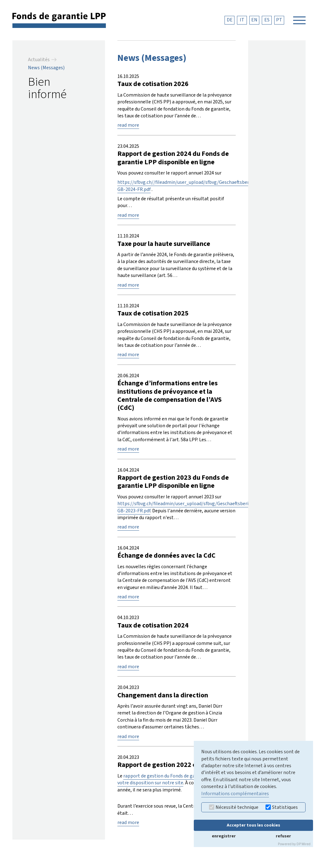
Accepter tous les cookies (253, 825)
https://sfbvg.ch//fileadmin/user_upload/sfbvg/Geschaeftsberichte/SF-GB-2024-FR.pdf (193, 186)
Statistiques (282, 807)
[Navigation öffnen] (299, 20)
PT (279, 19)
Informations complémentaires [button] (235, 793)
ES (267, 19)
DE (230, 19)
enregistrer (224, 836)
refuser (283, 836)
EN (254, 19)
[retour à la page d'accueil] (59, 19)
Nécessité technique (233, 807)
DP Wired (304, 844)
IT (242, 19)
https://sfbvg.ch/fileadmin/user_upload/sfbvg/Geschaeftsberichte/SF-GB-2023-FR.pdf (192, 507)
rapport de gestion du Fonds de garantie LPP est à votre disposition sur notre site (173, 779)
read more (128, 125)
